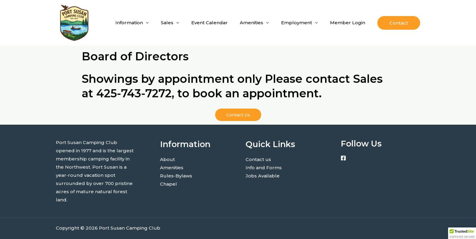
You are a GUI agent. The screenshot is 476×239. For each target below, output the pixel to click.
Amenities (251, 22)
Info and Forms (264, 167)
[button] (398, 23)
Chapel (168, 184)
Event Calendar (209, 22)
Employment (296, 22)
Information (129, 22)
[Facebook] (343, 158)
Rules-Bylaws (176, 176)
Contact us (258, 159)
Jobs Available (263, 176)
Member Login (347, 22)
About (167, 159)
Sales (167, 22)
